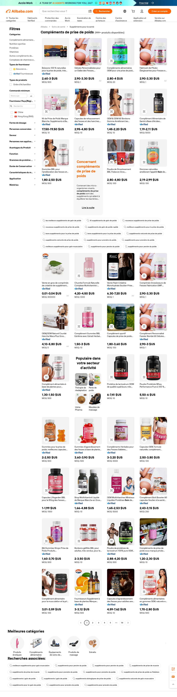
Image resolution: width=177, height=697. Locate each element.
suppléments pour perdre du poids (103, 246)
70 (122, 623)
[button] (90, 11)
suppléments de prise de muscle (144, 665)
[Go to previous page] (80, 622)
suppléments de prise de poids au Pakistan (140, 672)
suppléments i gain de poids (23, 678)
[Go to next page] (128, 622)
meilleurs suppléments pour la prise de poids (144, 227)
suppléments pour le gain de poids (25, 685)
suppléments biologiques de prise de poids (92, 678)
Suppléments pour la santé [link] (82, 27)
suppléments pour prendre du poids (100, 240)
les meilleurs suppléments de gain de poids (62, 220)
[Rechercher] (102, 11)
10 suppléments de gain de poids (102, 220)
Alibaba (44, 27)
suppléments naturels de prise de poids (144, 233)
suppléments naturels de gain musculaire (135, 678)
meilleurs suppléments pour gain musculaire (62, 246)
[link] (173, 669)
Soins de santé (58, 27)
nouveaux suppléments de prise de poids (140, 220)
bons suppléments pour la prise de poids (61, 233)
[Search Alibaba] (64, 11)
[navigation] (22, 325)
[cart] (134, 11)
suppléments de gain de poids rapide (101, 227)
